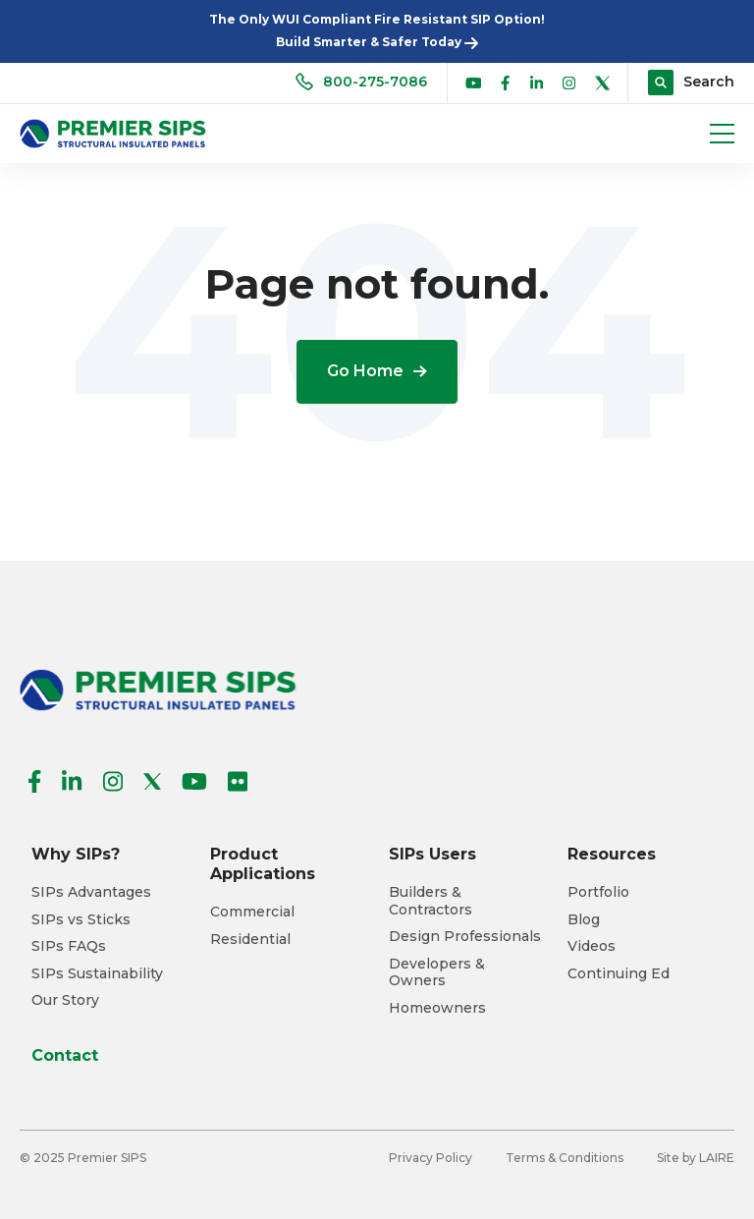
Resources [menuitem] (611, 854)
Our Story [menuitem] (65, 1000)
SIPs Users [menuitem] (432, 854)
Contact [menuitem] (64, 1055)
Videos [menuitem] (591, 946)
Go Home (377, 370)
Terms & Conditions (564, 1157)
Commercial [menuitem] (252, 912)
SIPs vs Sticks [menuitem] (81, 920)
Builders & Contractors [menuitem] (430, 901)
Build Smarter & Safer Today (377, 41)
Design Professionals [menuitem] (465, 936)
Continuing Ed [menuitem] (618, 974)
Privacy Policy (430, 1157)
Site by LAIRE (695, 1157)
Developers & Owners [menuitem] (437, 973)
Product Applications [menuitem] (262, 864)
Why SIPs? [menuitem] (75, 854)
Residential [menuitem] (250, 939)
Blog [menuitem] (583, 920)
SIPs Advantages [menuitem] (91, 892)
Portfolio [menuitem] (598, 892)
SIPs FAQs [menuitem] (68, 946)
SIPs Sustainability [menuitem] (97, 974)
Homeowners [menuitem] (437, 1008)
